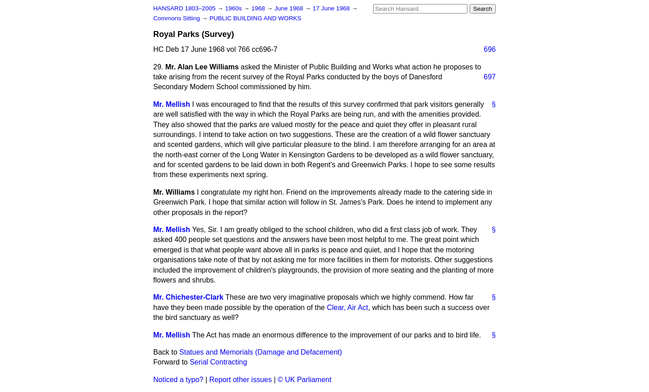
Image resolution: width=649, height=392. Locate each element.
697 (490, 77)
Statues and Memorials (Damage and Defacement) (260, 352)
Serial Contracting (218, 362)
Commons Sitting (177, 18)
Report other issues (240, 379)
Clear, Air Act (347, 307)
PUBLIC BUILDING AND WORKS (256, 18)
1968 (259, 8)
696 (490, 49)
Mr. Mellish (171, 104)
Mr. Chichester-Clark (188, 297)
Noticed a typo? (178, 379)
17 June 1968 (332, 8)
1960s (234, 8)
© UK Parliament (304, 379)
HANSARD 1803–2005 (184, 8)
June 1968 (289, 8)
